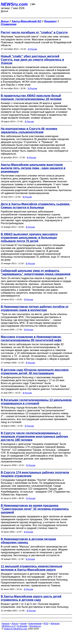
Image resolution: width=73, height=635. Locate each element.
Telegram (55, 623)
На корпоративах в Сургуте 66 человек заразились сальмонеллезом (29, 130)
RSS (46, 623)
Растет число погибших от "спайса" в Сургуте (34, 32)
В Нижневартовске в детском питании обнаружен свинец (28, 540)
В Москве (22, 626)
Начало (6, 623)
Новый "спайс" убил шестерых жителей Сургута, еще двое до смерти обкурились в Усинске (32, 60)
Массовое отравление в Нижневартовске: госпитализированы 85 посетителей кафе (31, 338)
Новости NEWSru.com (15, 628)
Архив (23, 623)
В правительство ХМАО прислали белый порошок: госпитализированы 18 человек (31, 97)
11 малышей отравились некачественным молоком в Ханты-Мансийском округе (31, 568)
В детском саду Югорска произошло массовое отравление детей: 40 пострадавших (35, 371)
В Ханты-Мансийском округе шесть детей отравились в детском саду (31, 598)
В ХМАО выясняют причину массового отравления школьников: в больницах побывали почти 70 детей (29, 238)
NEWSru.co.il (8, 626)
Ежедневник (35, 623)
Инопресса (35, 626)
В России (32, 49)
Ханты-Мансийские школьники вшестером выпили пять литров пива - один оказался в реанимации (33, 168)
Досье (15, 623)
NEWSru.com (14, 4)
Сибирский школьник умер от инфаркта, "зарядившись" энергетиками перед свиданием (35, 272)
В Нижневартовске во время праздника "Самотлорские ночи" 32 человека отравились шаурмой (35, 509)
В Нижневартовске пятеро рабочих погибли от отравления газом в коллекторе (35, 308)
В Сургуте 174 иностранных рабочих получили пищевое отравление (35, 474)
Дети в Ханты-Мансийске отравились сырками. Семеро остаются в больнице (35, 205)
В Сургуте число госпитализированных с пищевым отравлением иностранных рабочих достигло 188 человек (34, 436)
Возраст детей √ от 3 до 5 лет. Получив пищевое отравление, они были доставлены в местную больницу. (35, 605)
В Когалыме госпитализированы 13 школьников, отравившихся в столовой (36, 401)
